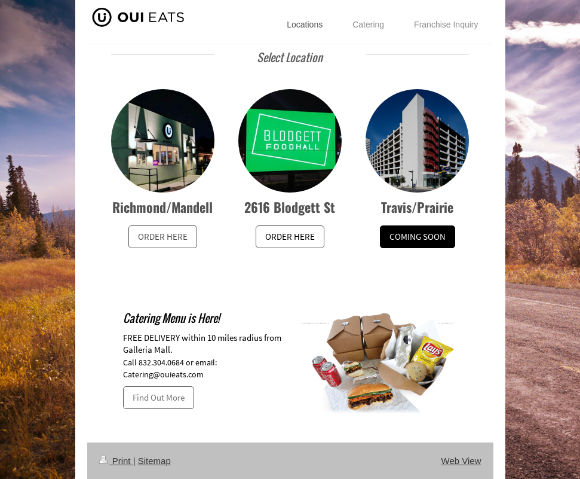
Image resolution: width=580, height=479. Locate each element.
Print (116, 461)
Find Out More (159, 397)
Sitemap (154, 461)
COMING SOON (417, 236)
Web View (461, 461)
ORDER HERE (163, 236)
